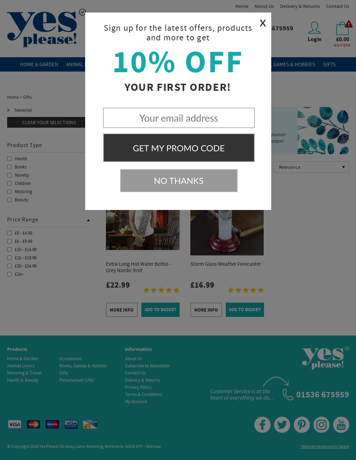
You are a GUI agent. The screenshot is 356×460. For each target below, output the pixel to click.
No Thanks (179, 180)
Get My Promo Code (179, 148)
